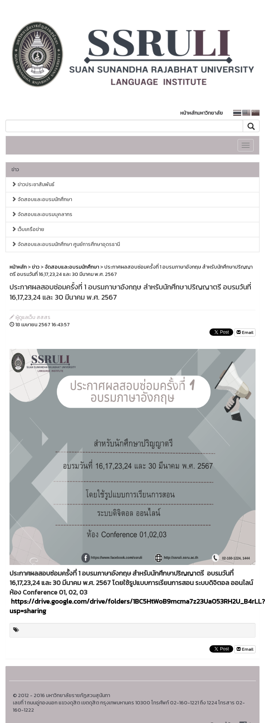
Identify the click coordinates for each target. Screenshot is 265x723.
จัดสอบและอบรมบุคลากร (41, 214)
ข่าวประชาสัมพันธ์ (32, 184)
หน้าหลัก (18, 267)
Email (244, 332)
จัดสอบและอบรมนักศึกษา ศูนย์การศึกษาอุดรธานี (65, 244)
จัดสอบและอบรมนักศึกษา (41, 199)
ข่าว (15, 169)
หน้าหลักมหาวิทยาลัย (201, 113)
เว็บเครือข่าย (27, 229)
